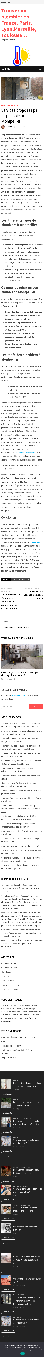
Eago (10, 127)
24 (8, 1156)
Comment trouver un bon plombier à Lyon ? (20, 846)
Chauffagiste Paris (9, 967)
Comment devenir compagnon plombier (18, 1037)
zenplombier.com (8, 1057)
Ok (23, 1353)
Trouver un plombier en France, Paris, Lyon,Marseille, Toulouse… (18, 22)
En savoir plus (8, 1181)
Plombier (5, 976)
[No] (41, 1349)
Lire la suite (7, 1094)
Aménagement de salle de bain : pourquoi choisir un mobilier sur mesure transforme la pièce (20, 808)
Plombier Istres (8, 980)
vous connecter (18, 695)
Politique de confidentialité (13, 1045)
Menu (6, 69)
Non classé (6, 972)
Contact (4, 1041)
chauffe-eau (35, 542)
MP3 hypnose (7, 885)
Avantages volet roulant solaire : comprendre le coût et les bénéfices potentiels (27, 1300)
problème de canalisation (26, 452)
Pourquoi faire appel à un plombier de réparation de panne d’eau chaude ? (27, 1259)
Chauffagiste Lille (8, 963)
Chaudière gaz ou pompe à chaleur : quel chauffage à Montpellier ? (19, 674)
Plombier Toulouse (9, 989)
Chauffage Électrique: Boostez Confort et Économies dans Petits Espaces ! (20, 888)
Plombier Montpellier (10, 105)
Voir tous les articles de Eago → (16, 627)
